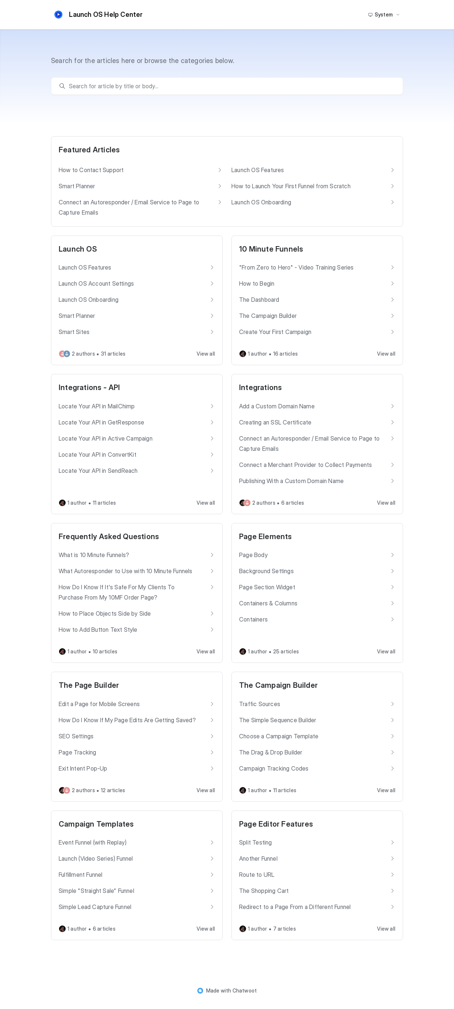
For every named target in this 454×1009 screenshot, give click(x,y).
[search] (230, 86)
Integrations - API (89, 387)
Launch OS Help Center (97, 14)
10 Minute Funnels (271, 249)
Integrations (260, 387)
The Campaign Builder (278, 685)
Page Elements (265, 536)
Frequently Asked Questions (109, 536)
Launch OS (78, 249)
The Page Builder (89, 685)
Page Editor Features (276, 824)
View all (206, 353)
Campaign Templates (96, 824)
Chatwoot (245, 990)
